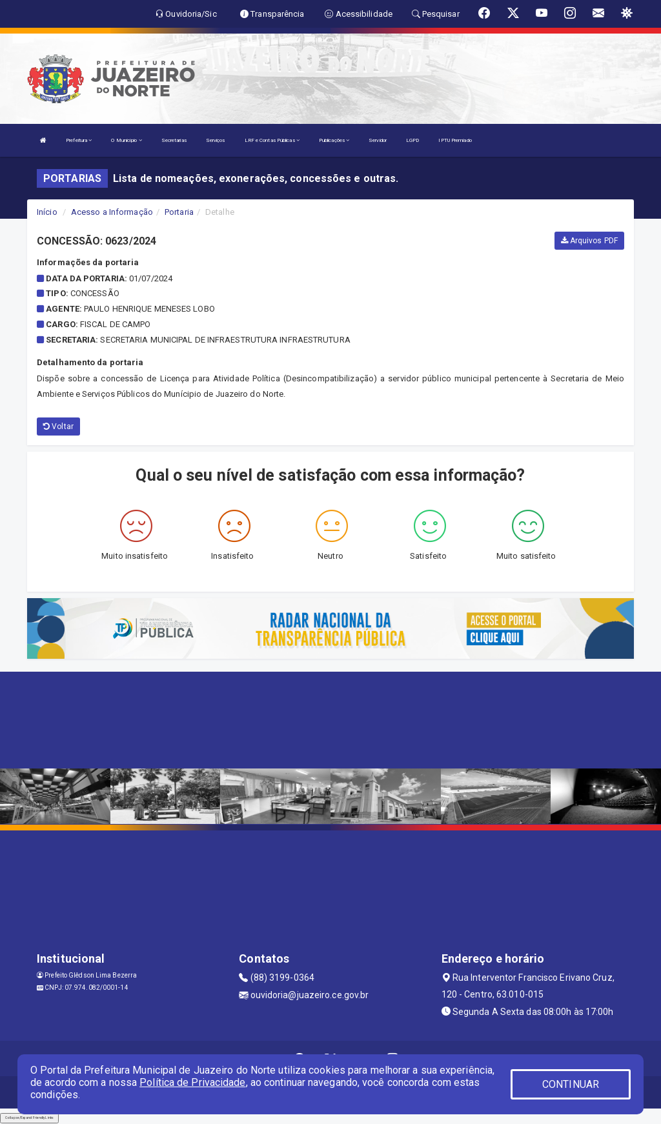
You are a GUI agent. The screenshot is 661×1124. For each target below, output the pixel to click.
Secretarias (174, 140)
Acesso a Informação (112, 212)
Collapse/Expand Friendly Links (29, 1117)
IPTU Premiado (454, 140)
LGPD (412, 140)
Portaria (179, 212)
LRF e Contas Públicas (272, 140)
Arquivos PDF (589, 240)
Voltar (58, 426)
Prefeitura (79, 140)
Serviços (215, 140)
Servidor (378, 140)
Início (47, 212)
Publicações (334, 140)
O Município (126, 140)
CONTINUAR (570, 1084)
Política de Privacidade (192, 1082)
